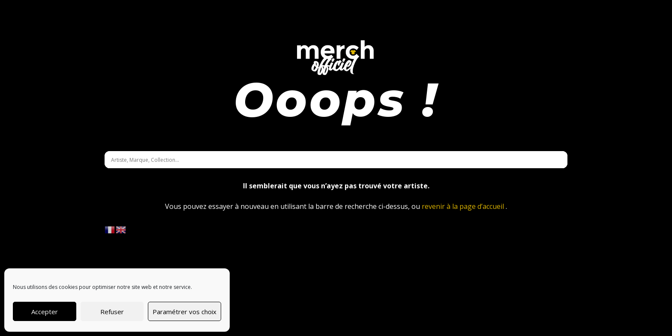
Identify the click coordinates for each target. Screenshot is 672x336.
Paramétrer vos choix (184, 311)
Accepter (44, 311)
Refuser (112, 311)
